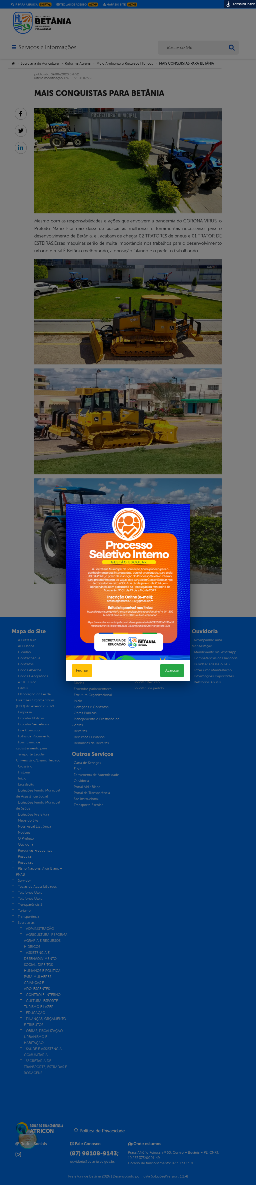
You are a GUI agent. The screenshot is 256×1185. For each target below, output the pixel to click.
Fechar (82, 670)
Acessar (172, 670)
